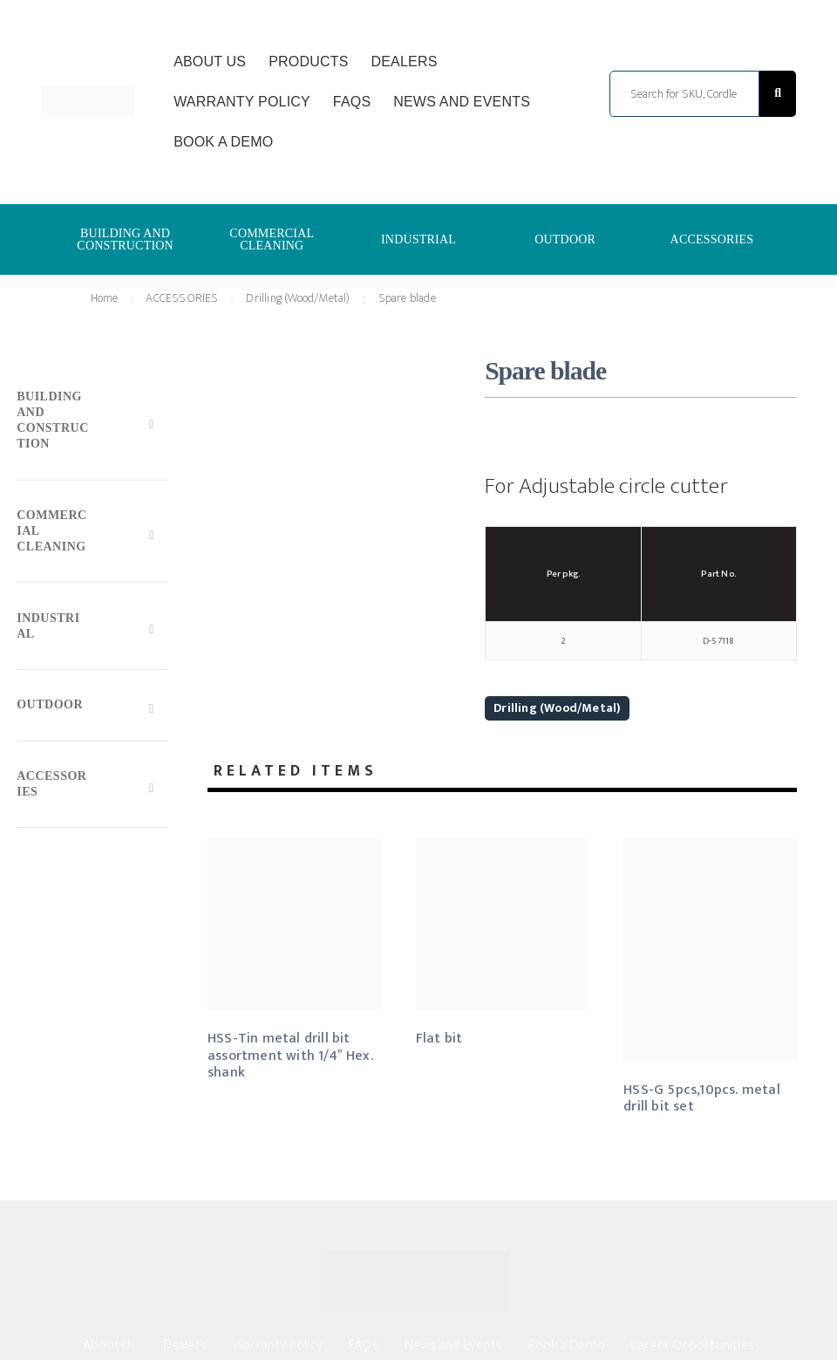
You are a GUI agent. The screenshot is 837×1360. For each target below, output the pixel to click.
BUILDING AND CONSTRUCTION (125, 239)
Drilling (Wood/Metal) (557, 708)
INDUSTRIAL (418, 239)
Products (308, 61)
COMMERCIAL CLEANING (271, 239)
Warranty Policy (242, 101)
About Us (210, 61)
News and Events (461, 101)
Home (105, 298)
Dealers (404, 61)
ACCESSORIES (712, 239)
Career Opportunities (692, 1345)
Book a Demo (223, 141)
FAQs (352, 101)
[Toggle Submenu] (92, 424)
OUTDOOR (564, 239)
